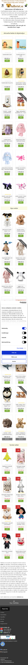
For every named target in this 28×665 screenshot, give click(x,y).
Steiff (15, 22)
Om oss (2, 619)
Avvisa (14, 361)
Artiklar (2, 621)
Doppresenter (3, 623)
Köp (7, 60)
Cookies (2, 612)
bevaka (7, 439)
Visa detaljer (20, 348)
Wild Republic (21, 22)
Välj (21, 117)
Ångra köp (5, 608)
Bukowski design (20, 20)
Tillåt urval (14, 357)
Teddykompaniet (8, 22)
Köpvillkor (2, 617)
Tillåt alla (14, 352)
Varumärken (3, 614)
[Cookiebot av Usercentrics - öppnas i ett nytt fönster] (20, 303)
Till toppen (14, 602)
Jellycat (15, 23)
